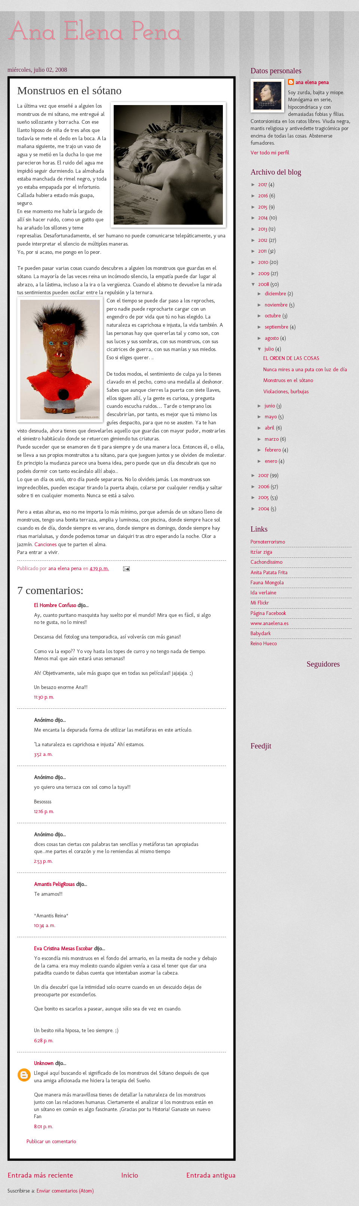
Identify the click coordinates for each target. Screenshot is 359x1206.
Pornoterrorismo (268, 542)
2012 (263, 240)
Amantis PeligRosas (54, 884)
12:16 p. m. (44, 811)
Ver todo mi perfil (270, 153)
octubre (273, 316)
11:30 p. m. (44, 697)
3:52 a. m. (43, 754)
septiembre (277, 327)
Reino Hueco (264, 643)
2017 (263, 184)
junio (270, 406)
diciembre (276, 293)
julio (270, 349)
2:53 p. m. (43, 861)
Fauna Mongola (267, 582)
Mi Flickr (260, 603)
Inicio (129, 1175)
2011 (263, 251)
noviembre (277, 305)
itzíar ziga (261, 552)
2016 (263, 196)
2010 (264, 262)
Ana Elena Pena (94, 32)
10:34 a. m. (44, 925)
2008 (264, 284)
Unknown (43, 1063)
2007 (264, 475)
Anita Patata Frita (269, 572)
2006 (264, 486)
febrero (273, 450)
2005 (264, 497)
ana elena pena (312, 82)
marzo (272, 439)
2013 (263, 229)
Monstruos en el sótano (288, 380)
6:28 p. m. (43, 1040)
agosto (272, 338)
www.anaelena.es (269, 623)
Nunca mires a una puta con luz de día (305, 369)
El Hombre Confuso (55, 605)
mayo (271, 416)
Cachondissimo (266, 562)
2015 (263, 207)
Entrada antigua (211, 1175)
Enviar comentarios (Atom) (65, 1191)
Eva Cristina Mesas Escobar (63, 948)
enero (272, 461)
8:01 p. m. (43, 1126)
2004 (264, 508)
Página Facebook (268, 613)
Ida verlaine (263, 593)
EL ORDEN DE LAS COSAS (291, 358)
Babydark (261, 633)
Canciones (45, 544)
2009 (264, 273)
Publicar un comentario (51, 1141)
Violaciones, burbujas (286, 391)
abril (270, 428)
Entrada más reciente (40, 1175)
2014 (263, 218)
